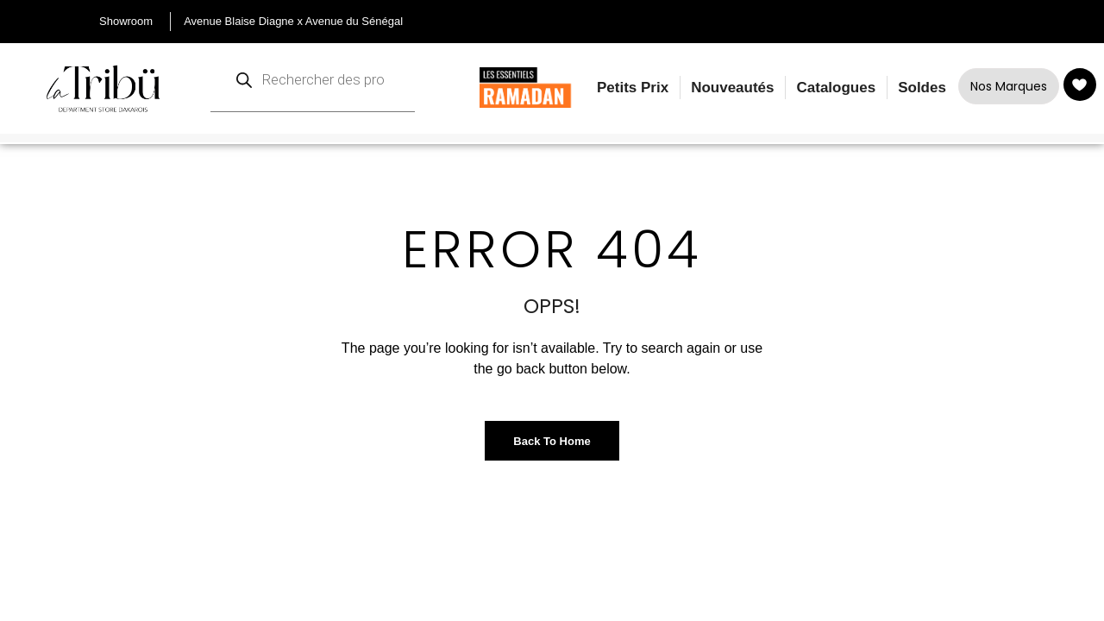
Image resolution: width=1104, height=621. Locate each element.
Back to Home (551, 441)
